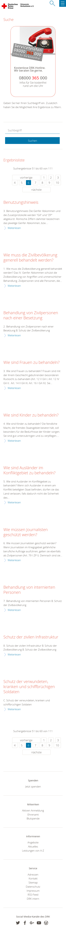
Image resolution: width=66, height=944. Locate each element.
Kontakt (33, 878)
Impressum (33, 890)
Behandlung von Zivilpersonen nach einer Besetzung (30, 315)
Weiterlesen (14, 228)
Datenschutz (33, 886)
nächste (36, 190)
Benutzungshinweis (20, 202)
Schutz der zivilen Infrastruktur (30, 637)
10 (57, 183)
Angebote (33, 842)
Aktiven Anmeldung (33, 810)
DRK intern (33, 898)
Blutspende (33, 818)
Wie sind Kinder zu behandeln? (31, 415)
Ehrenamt (33, 814)
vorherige (26, 177)
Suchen (32, 141)
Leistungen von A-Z (33, 850)
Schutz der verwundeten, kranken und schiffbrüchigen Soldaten (29, 686)
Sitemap (33, 882)
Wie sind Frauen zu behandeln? (31, 362)
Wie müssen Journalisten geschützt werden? (25, 532)
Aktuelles (33, 846)
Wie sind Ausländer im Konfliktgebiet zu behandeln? (29, 470)
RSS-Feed (33, 894)
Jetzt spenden (33, 786)
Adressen (33, 874)
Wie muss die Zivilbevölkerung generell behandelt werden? (30, 258)
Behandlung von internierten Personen (29, 590)
